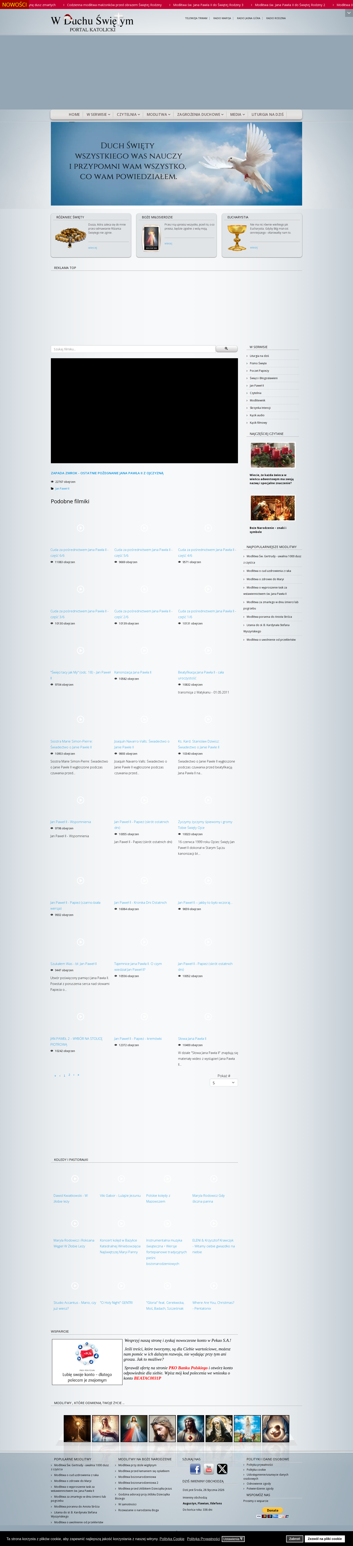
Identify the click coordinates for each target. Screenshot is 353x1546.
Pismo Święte (258, 363)
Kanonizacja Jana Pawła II (132, 672)
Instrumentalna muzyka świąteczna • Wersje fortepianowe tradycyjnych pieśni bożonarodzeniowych (166, 1252)
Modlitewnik (257, 400)
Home (74, 114)
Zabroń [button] (294, 1539)
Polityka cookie (256, 1470)
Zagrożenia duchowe (198, 114)
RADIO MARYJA (222, 18)
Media (236, 114)
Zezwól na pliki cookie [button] (325, 1539)
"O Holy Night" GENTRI (116, 1302)
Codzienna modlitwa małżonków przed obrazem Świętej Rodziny (121, 5)
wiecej (92, 248)
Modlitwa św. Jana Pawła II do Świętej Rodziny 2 (296, 5)
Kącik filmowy (258, 423)
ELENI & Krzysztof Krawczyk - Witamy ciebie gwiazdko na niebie (213, 1246)
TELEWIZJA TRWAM (196, 18)
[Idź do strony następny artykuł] (73, 1075)
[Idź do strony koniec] (78, 1075)
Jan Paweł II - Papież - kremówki (138, 1038)
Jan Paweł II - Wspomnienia (70, 821)
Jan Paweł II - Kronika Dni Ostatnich (140, 902)
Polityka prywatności (259, 1465)
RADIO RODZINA (276, 18)
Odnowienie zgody (258, 1484)
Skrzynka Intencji (260, 408)
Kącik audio (257, 415)
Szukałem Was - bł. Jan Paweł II (73, 963)
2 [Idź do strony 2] (69, 1074)
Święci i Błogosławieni (263, 378)
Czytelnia (127, 114)
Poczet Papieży (259, 371)
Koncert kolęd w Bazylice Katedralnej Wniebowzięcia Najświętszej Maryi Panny (120, 1246)
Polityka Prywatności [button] (203, 1539)
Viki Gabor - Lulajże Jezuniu (120, 1195)
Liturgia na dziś (268, 114)
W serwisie (97, 114)
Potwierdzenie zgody (260, 1488)
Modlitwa (157, 114)
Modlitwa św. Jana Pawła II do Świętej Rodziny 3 (214, 5)
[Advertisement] (176, 75)
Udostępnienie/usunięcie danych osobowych (265, 1477)
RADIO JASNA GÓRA (248, 18)
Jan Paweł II (62, 488)
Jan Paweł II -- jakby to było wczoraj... (205, 902)
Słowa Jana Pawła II (192, 1038)
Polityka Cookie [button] (172, 1539)
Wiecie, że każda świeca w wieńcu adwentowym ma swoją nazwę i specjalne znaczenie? (272, 479)
